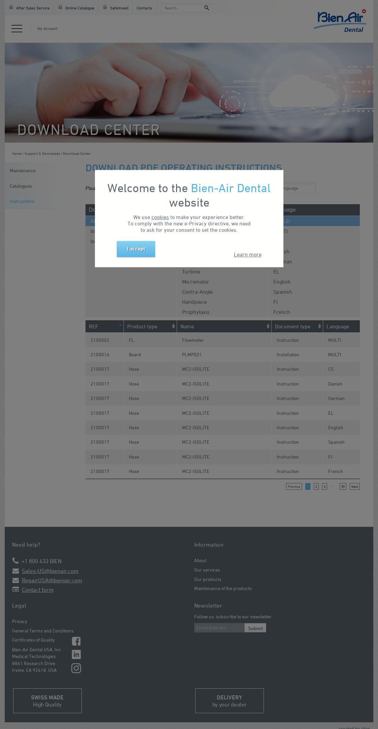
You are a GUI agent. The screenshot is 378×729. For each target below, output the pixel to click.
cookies (160, 217)
